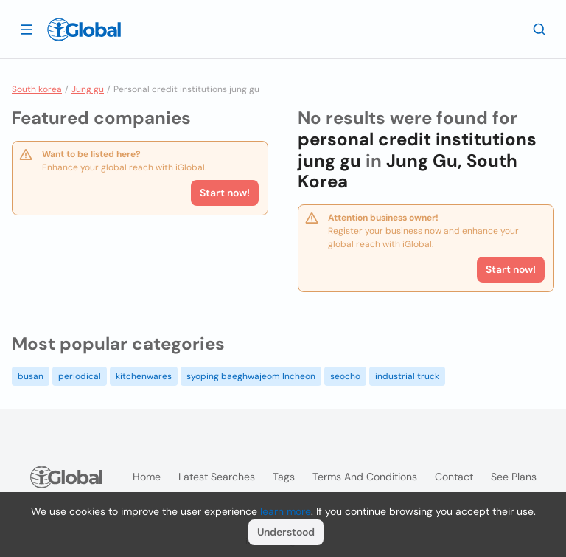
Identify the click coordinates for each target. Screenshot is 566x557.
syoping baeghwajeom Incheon (250, 376)
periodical (79, 376)
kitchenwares (144, 376)
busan (30, 376)
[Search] (539, 29)
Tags (284, 476)
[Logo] (84, 29)
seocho (345, 376)
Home (147, 476)
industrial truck (407, 376)
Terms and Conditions (364, 476)
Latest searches (216, 476)
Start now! (225, 192)
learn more (285, 511)
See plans (514, 476)
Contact (454, 476)
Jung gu (87, 89)
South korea (37, 89)
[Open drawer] (26, 29)
